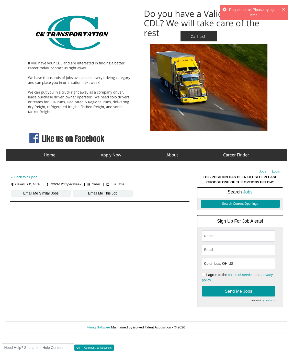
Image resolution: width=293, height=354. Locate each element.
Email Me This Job (103, 193)
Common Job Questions (97, 347)
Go (78, 347)
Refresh (200, 327)
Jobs (262, 171)
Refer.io (270, 300)
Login (276, 171)
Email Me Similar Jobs (41, 193)
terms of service (241, 275)
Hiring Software (98, 327)
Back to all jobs (23, 177)
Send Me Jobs (238, 291)
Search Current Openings (240, 203)
